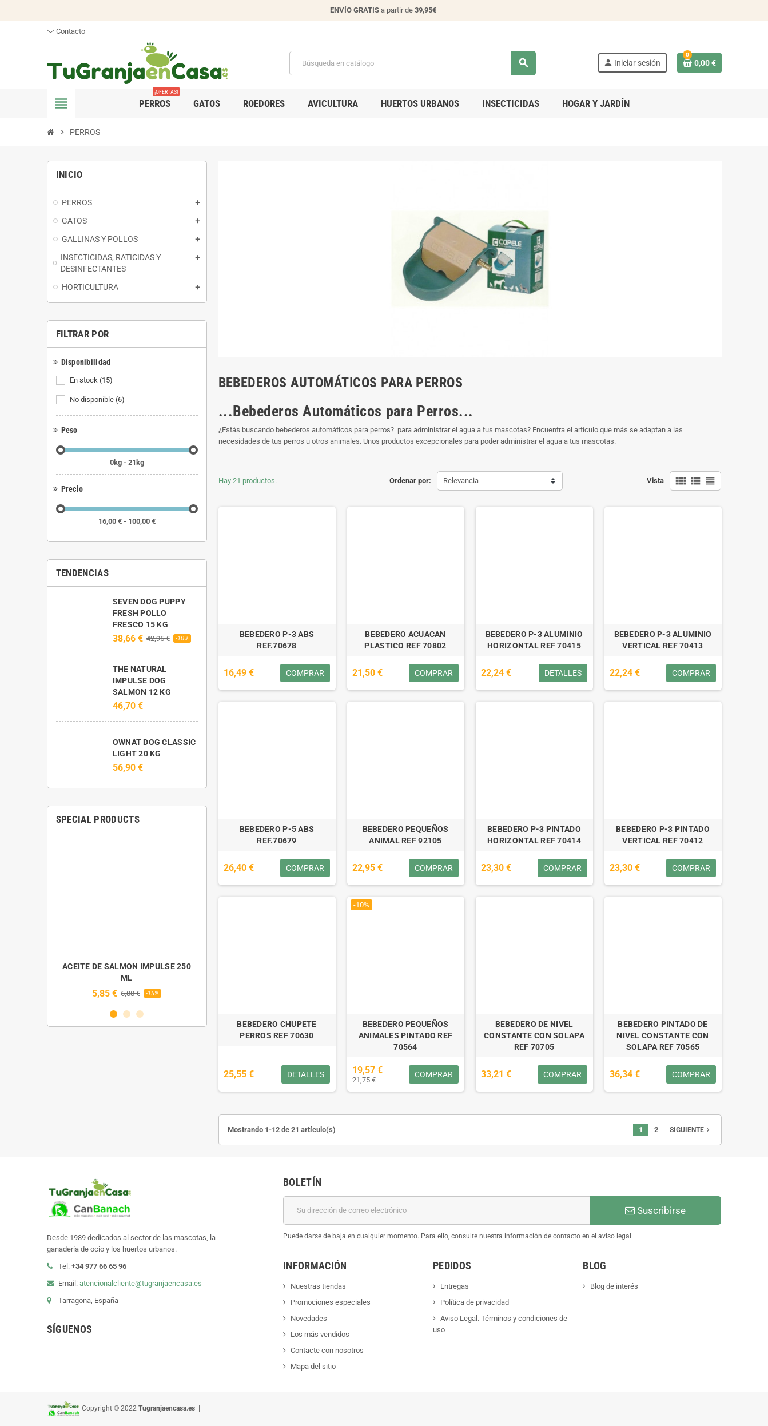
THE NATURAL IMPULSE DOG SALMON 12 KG (142, 680)
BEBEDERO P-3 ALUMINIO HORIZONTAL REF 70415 (534, 640)
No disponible (98, 399)
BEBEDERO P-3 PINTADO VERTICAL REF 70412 (663, 834)
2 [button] (126, 1014)
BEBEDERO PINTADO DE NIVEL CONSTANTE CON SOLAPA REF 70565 (662, 1035)
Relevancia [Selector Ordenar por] (461, 480)
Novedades (309, 1318)
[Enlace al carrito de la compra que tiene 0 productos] (699, 63)
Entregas (454, 1286)
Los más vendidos (320, 1334)
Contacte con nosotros (327, 1350)
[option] (127, 920)
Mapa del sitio (313, 1366)
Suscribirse (655, 1210)
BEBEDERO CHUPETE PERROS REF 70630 (276, 1029)
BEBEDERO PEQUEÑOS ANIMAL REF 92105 (406, 834)
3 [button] (140, 1014)
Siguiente (691, 1130)
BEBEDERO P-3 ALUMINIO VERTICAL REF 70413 (663, 640)
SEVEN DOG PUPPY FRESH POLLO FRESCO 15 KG (149, 613)
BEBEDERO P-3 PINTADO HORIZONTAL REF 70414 (534, 834)
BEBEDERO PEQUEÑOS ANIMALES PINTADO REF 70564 (406, 1035)
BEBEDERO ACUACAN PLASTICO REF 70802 (405, 640)
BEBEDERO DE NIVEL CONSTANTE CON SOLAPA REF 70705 (534, 1035)
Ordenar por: (410, 480)
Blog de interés (614, 1286)
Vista (655, 480)
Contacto (66, 31)
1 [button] (113, 1014)
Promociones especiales (331, 1302)
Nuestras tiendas (318, 1286)
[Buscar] (412, 63)
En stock (92, 380)
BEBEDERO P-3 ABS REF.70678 (277, 640)
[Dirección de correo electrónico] (436, 1210)
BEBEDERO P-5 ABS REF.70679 (277, 834)
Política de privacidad (474, 1302)
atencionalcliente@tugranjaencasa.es (140, 1283)
